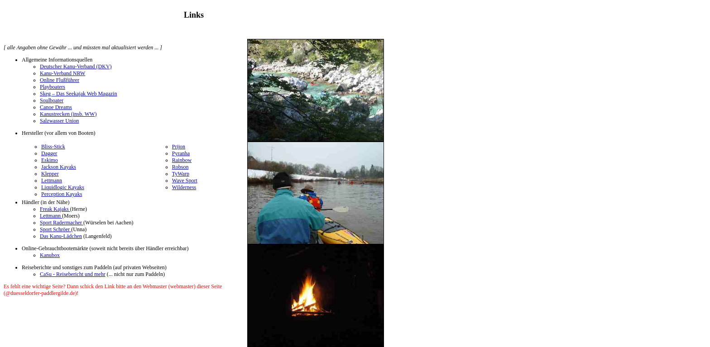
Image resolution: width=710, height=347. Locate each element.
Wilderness (184, 187)
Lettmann (51, 180)
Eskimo (49, 160)
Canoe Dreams (56, 107)
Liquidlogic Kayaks (62, 187)
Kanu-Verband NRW (62, 73)
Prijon (178, 146)
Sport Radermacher (61, 222)
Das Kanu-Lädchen (61, 236)
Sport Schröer (55, 229)
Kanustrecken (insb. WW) (68, 114)
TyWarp (180, 174)
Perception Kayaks (61, 194)
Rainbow (182, 160)
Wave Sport (184, 180)
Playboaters (52, 87)
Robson (180, 167)
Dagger (49, 153)
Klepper (50, 174)
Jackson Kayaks (58, 167)
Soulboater (51, 100)
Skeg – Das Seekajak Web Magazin (78, 93)
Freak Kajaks (55, 209)
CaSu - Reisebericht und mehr (73, 274)
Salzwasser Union (59, 121)
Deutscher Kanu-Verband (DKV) (76, 66)
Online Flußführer (59, 80)
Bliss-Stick (53, 146)
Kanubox (50, 255)
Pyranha (181, 153)
